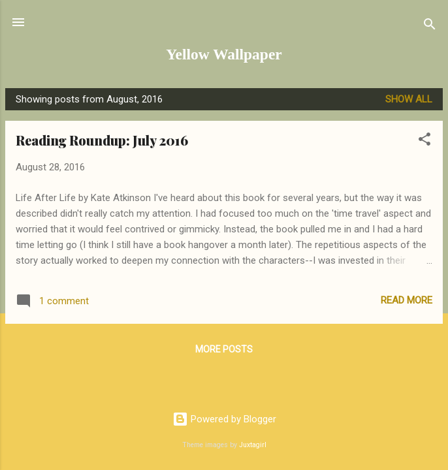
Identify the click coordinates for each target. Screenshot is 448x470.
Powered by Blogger (224, 419)
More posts (224, 349)
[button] (424, 141)
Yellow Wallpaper (223, 54)
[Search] (430, 26)
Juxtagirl (252, 445)
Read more (406, 300)
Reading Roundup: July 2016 (102, 140)
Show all (408, 99)
